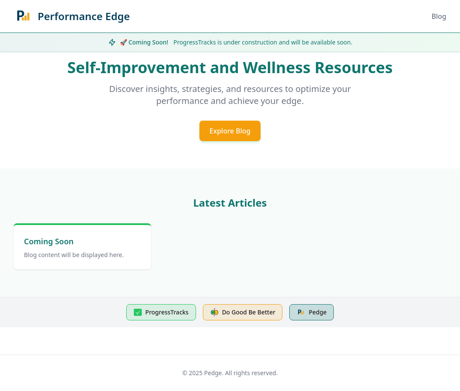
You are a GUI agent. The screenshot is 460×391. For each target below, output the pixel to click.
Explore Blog (230, 131)
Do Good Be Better (243, 312)
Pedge (311, 312)
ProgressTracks (161, 312)
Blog (439, 16)
